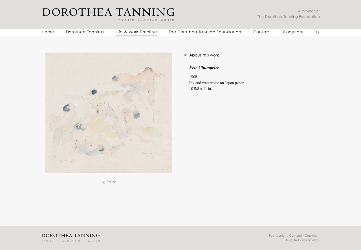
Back (109, 182)
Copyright (293, 32)
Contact (262, 32)
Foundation (278, 235)
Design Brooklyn (308, 240)
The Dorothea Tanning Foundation (205, 32)
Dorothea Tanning (85, 32)
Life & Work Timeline (136, 32)
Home (48, 32)
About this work (204, 55)
